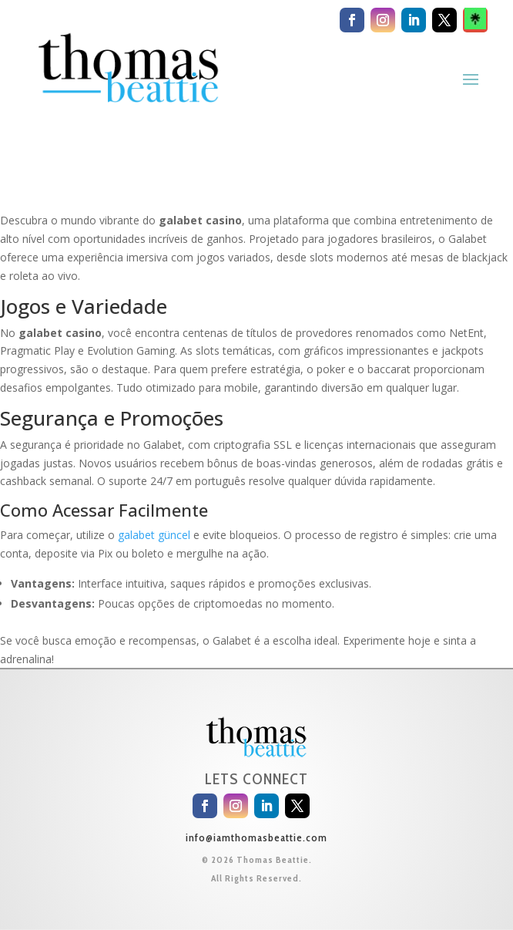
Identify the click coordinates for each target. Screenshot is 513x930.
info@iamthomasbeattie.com (256, 837)
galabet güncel (154, 534)
